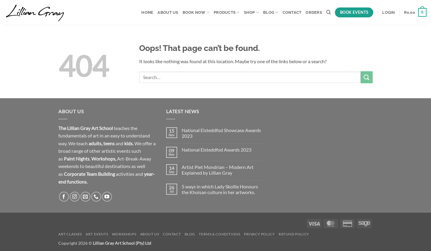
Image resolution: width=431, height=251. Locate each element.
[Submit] (367, 77)
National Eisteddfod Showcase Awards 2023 (221, 133)
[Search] (328, 12)
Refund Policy (294, 234)
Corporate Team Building (89, 174)
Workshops (103, 158)
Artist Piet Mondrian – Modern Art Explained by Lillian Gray (218, 170)
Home (147, 12)
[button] (388, 12)
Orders (314, 12)
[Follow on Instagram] (75, 197)
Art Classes (70, 234)
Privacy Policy (259, 234)
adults (95, 143)
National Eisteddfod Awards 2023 (216, 149)
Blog (270, 12)
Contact (292, 12)
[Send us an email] (85, 197)
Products (227, 12)
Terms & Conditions (219, 234)
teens (109, 143)
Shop (251, 12)
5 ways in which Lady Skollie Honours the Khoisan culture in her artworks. (220, 189)
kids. (128, 143)
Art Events (97, 234)
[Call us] (96, 197)
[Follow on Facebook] (64, 197)
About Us (167, 12)
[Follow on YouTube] (107, 197)
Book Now (196, 12)
